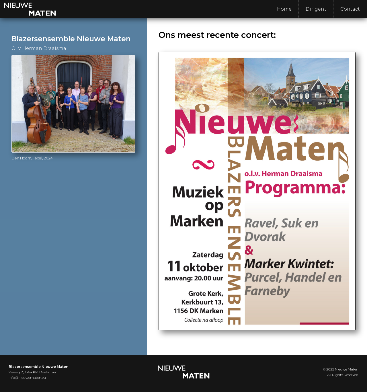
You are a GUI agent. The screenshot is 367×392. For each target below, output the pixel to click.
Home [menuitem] (284, 9)
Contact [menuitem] (350, 9)
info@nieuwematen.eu (27, 377)
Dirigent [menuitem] (316, 9)
